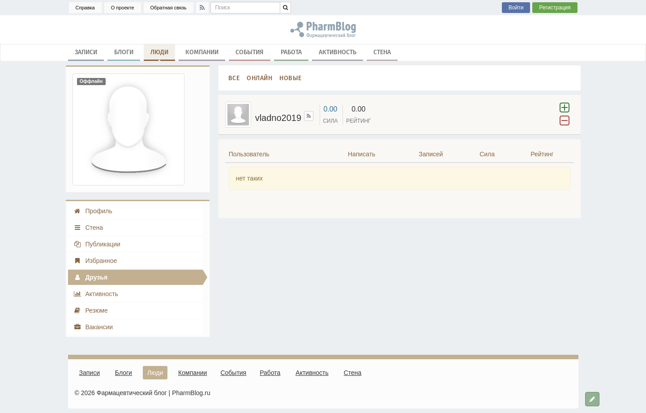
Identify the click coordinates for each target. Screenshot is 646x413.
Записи (86, 52)
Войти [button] (516, 7)
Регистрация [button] (554, 7)
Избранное (95, 260)
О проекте (122, 7)
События (249, 52)
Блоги (123, 52)
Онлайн (259, 78)
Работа (291, 52)
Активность (337, 52)
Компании (201, 52)
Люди (159, 54)
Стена (382, 52)
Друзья (90, 277)
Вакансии (93, 327)
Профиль (92, 211)
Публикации (96, 244)
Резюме (90, 310)
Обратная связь (168, 7)
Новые (290, 78)
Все (234, 78)
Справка (85, 7)
